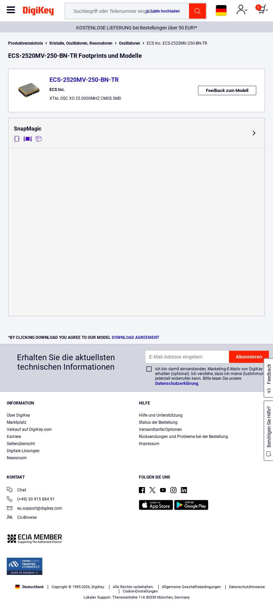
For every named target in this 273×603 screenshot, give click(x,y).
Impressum (149, 443)
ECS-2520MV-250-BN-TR (84, 79)
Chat (16, 490)
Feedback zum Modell (227, 90)
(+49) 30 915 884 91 (31, 499)
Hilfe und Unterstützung (161, 415)
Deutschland (29, 587)
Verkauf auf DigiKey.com (29, 429)
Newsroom (17, 458)
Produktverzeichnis (25, 43)
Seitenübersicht (21, 443)
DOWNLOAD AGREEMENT (135, 337)
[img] (38, 12)
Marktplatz (16, 422)
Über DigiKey (18, 415)
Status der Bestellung (158, 422)
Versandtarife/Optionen (160, 429)
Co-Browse (22, 518)
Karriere (14, 436)
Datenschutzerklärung (176, 383)
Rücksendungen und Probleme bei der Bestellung (183, 436)
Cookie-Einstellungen (140, 591)
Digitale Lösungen (23, 450)
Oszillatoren (129, 43)
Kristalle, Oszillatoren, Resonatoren (80, 43)
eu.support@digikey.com (34, 509)
